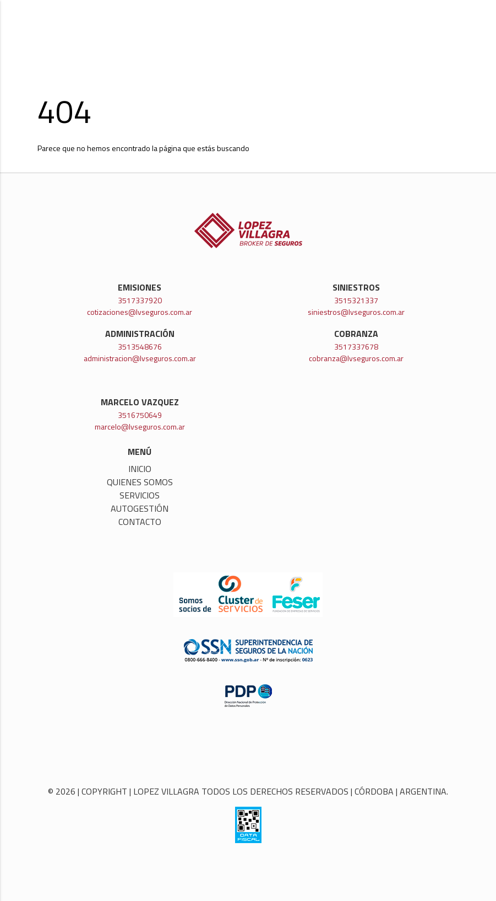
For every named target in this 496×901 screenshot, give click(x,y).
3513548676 (140, 346)
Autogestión (139, 508)
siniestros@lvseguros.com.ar (356, 312)
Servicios (139, 495)
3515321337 (356, 300)
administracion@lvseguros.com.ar (140, 358)
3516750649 (140, 415)
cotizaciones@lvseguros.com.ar (139, 312)
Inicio (139, 468)
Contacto (139, 521)
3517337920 (140, 300)
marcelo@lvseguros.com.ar (140, 426)
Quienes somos (140, 482)
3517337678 (356, 346)
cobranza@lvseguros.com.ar (356, 358)
